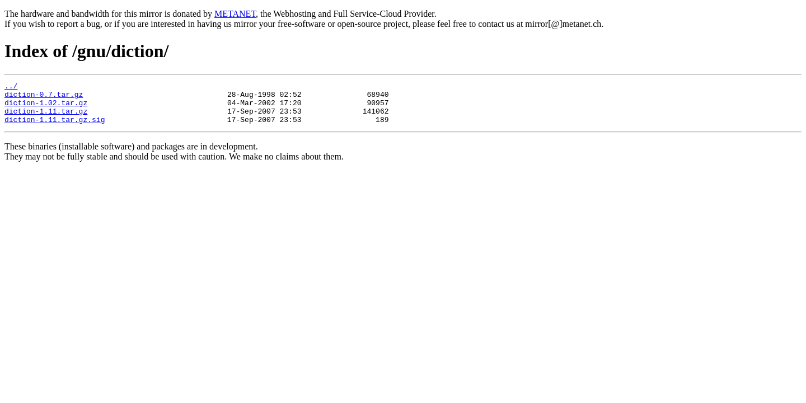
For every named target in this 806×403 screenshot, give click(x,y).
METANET (235, 13)
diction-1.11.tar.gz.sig (54, 128)
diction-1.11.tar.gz (45, 118)
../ (10, 87)
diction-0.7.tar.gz (43, 97)
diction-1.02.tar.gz (45, 107)
